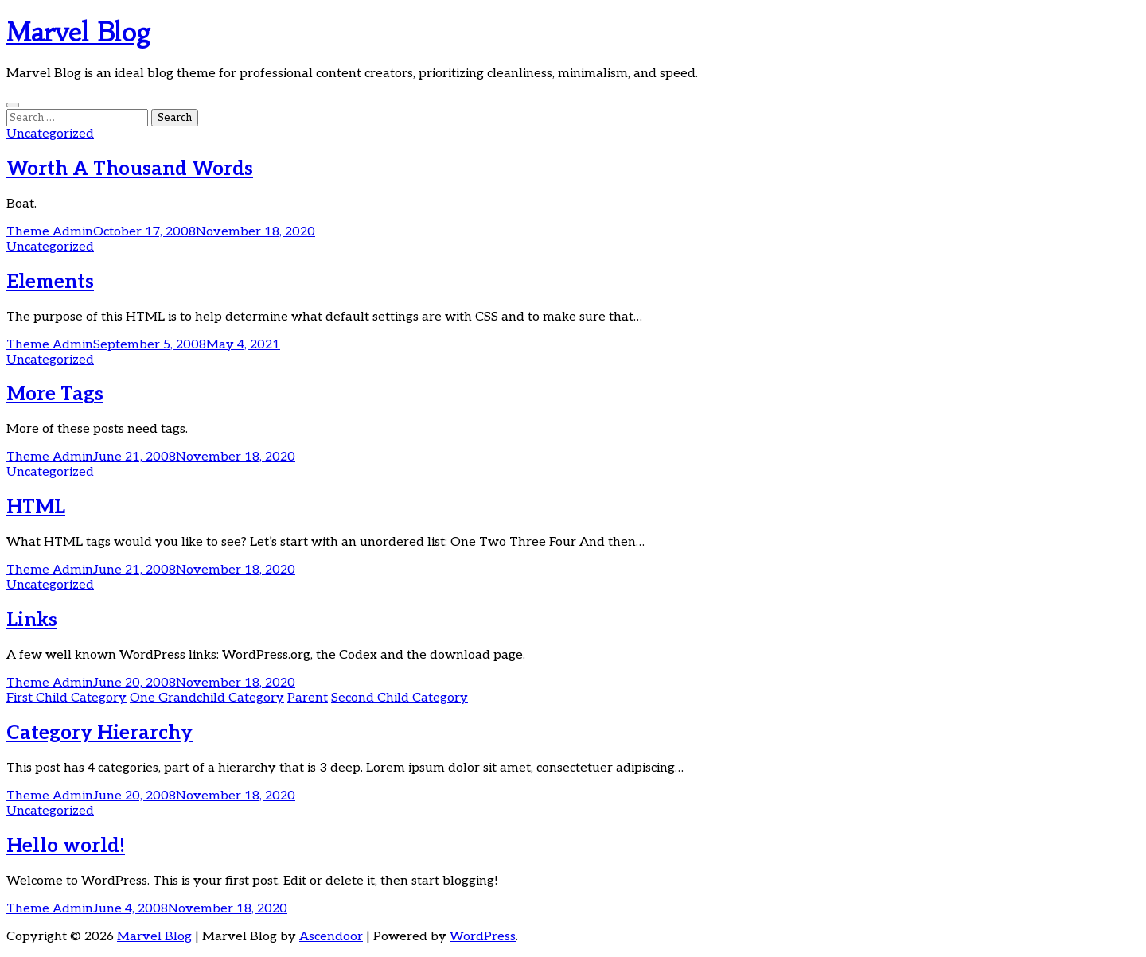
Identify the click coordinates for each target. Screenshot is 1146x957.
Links (31, 620)
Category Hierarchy (99, 733)
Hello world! (65, 846)
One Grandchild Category (207, 698)
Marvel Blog (78, 33)
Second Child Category (399, 698)
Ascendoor (331, 936)
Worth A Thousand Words (129, 169)
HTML (35, 507)
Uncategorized (50, 134)
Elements (50, 282)
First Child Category (66, 698)
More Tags (54, 394)
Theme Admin (49, 231)
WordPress (483, 936)
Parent (307, 698)
